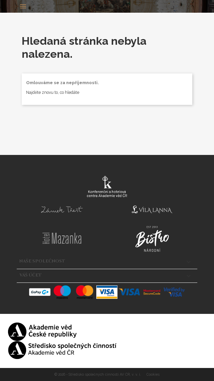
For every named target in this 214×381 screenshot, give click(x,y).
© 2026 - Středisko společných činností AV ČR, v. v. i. (98, 374)
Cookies (152, 374)
